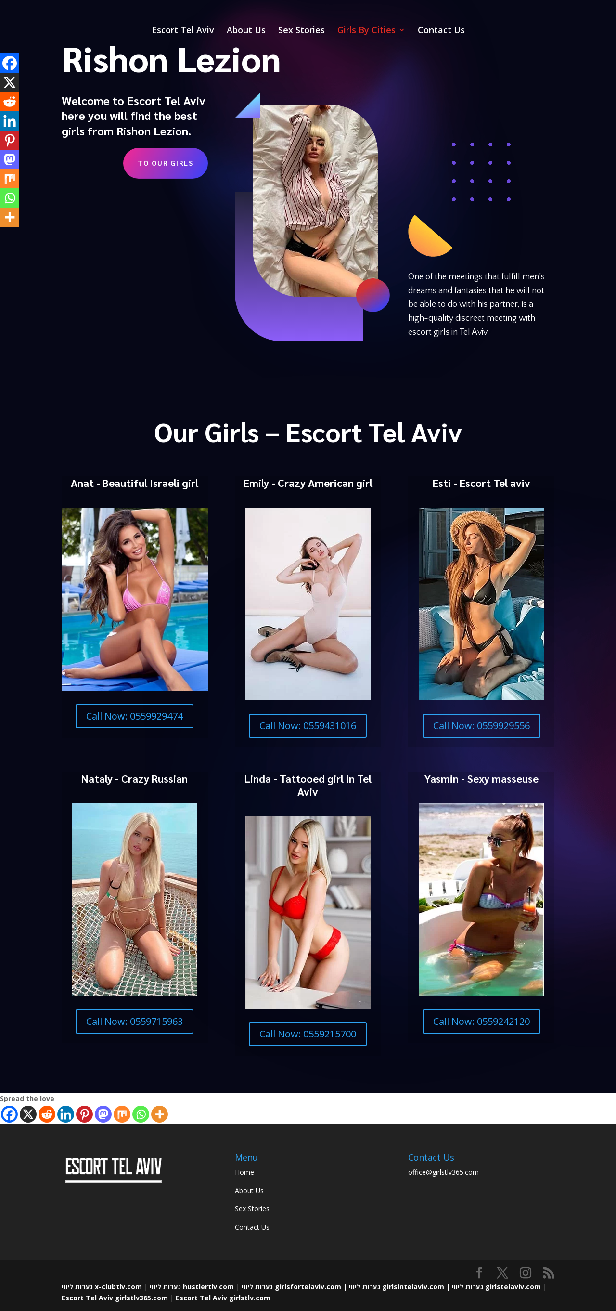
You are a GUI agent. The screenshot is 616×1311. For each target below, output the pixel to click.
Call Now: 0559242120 (481, 1021)
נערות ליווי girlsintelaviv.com (396, 1286)
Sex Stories (301, 31)
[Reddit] (46, 1114)
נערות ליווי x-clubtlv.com (102, 1286)
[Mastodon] (103, 1114)
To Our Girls (165, 162)
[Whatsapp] (140, 1114)
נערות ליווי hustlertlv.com (192, 1286)
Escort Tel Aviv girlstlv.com (223, 1297)
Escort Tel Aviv (183, 31)
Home (244, 1172)
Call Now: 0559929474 (134, 715)
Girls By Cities (366, 31)
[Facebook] (9, 1114)
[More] (159, 1114)
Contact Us (441, 31)
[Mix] (122, 1114)
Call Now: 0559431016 (307, 725)
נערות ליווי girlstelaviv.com (496, 1286)
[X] (28, 1114)
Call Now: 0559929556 (481, 725)
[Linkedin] (65, 1114)
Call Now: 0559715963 (134, 1021)
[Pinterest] (84, 1114)
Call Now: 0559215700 (307, 1033)
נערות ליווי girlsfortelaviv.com (291, 1286)
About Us (246, 31)
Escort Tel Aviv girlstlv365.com (115, 1297)
